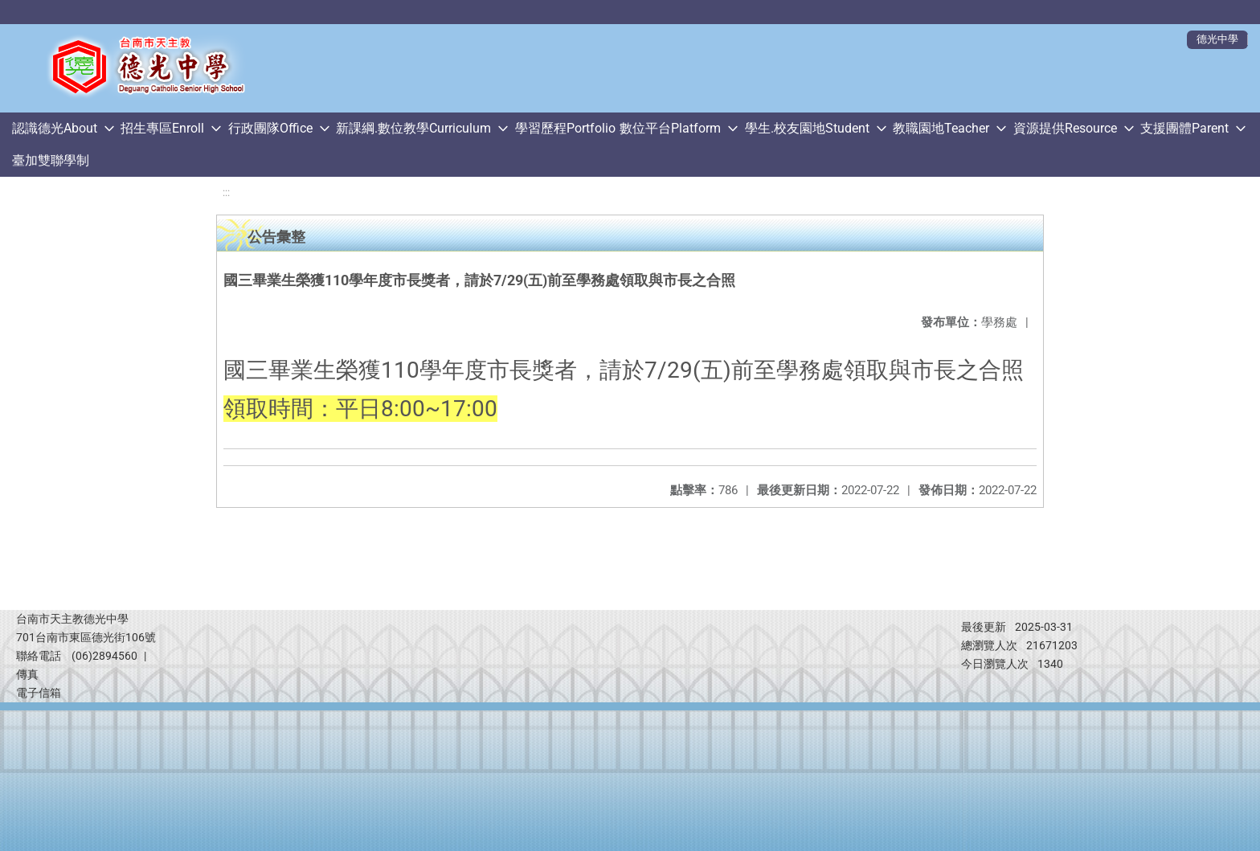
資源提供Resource (1065, 128)
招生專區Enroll (162, 128)
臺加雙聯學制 (50, 160)
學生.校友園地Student (807, 128)
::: (226, 192)
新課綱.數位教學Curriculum (413, 128)
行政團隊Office (270, 128)
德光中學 (1217, 39)
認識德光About (54, 128)
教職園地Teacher (941, 128)
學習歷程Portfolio (565, 128)
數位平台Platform (670, 128)
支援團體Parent (1184, 128)
